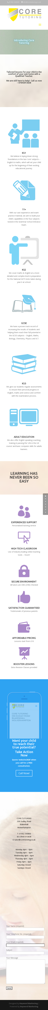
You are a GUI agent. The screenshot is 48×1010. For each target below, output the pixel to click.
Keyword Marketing (29, 1003)
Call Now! (24, 773)
